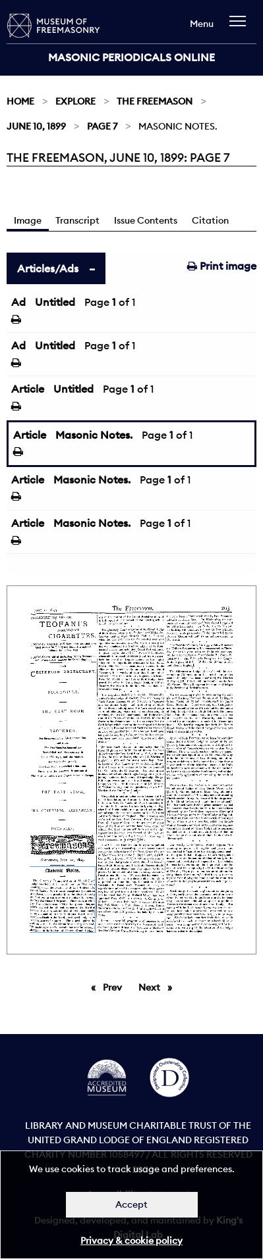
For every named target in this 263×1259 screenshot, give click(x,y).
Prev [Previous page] (115, 986)
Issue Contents (145, 220)
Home (20, 101)
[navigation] (240, 27)
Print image (221, 265)
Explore (75, 101)
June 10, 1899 (36, 126)
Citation (210, 220)
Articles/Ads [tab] (47, 268)
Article (27, 388)
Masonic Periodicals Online (131, 57)
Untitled (55, 302)
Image (28, 220)
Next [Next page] (158, 986)
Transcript (77, 220)
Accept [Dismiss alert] (131, 1204)
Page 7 (102, 126)
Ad (18, 302)
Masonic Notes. (93, 434)
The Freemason (154, 101)
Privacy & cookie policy (131, 1241)
